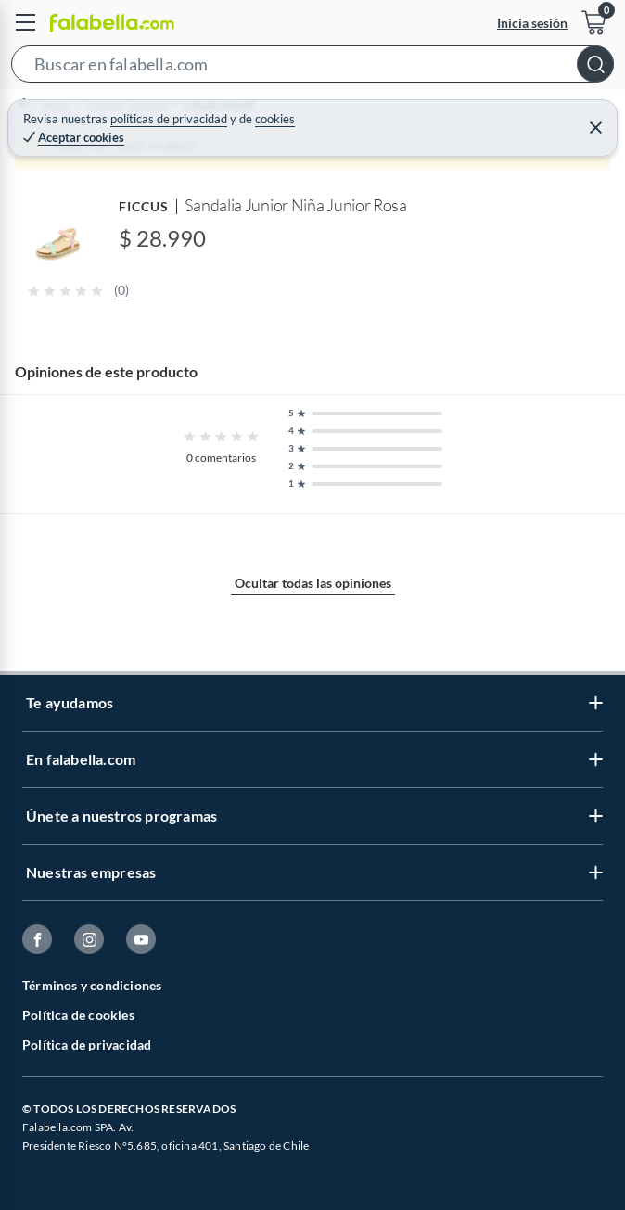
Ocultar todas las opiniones (313, 583)
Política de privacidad (86, 1044)
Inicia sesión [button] (532, 23)
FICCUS (144, 206)
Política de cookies (78, 1015)
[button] (312, 67)
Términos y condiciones (91, 985)
